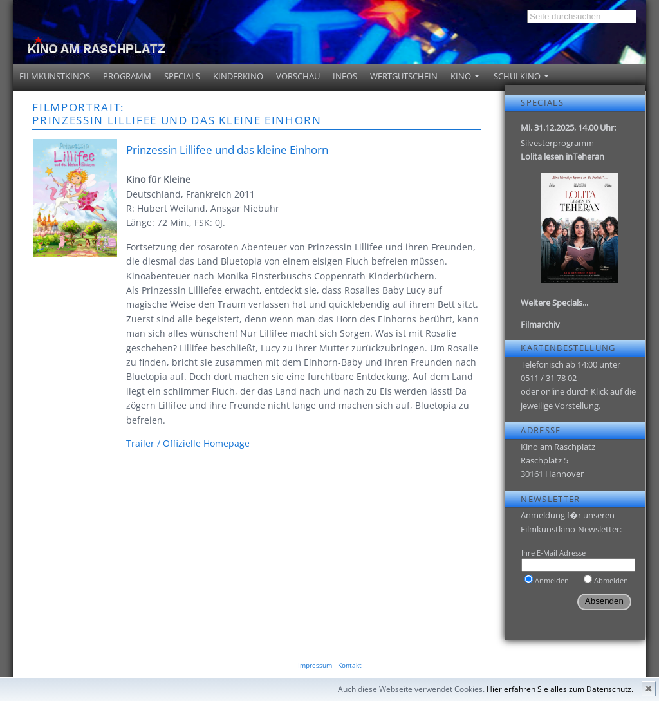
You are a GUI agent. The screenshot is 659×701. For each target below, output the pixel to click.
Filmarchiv (540, 324)
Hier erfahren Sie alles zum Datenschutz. (560, 689)
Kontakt (350, 664)
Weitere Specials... (554, 302)
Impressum (315, 664)
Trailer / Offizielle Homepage (188, 443)
